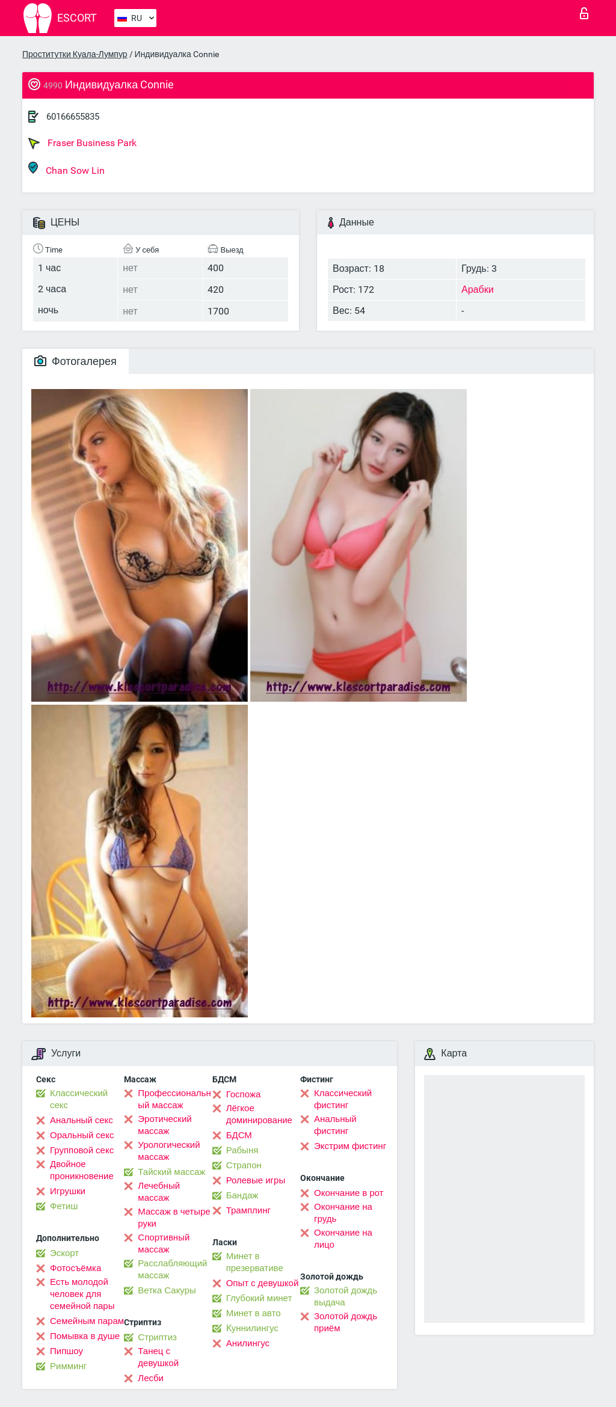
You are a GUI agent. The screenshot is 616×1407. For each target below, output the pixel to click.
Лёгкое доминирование (259, 1114)
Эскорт (64, 1253)
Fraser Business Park (82, 143)
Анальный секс (81, 1120)
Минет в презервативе (254, 1262)
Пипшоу (66, 1351)
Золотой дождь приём (345, 1322)
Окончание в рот (348, 1193)
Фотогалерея (75, 361)
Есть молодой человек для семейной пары (82, 1294)
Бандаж (242, 1195)
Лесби (151, 1378)
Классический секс (79, 1099)
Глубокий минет (259, 1298)
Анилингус (248, 1343)
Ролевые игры (256, 1180)
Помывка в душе (85, 1336)
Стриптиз (157, 1337)
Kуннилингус (252, 1328)
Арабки (477, 289)
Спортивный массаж (163, 1243)
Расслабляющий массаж (172, 1269)
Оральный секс (82, 1135)
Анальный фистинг (335, 1125)
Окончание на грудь (343, 1212)
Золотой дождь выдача (345, 1296)
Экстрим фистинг (350, 1146)
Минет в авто (253, 1313)
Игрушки (67, 1191)
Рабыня (242, 1150)
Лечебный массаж (159, 1191)
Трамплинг (248, 1210)
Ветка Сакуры (167, 1290)
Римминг (68, 1366)
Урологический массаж (169, 1150)
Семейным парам (87, 1321)
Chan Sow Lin (66, 168)
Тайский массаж (171, 1171)
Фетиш (64, 1206)
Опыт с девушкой (262, 1283)
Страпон (244, 1165)
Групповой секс (82, 1150)
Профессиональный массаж (174, 1099)
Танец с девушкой (158, 1357)
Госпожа (243, 1094)
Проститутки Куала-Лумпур (75, 54)
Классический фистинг (343, 1099)
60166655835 (72, 116)
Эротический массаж (164, 1125)
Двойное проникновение (82, 1170)
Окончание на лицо (343, 1238)
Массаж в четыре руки (174, 1217)
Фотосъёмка (75, 1268)
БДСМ (239, 1135)
